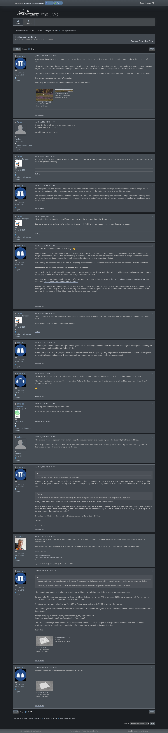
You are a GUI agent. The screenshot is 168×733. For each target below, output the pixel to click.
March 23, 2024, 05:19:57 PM (45, 188)
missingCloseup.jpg (43, 104)
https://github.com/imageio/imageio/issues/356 (61, 284)
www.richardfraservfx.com (43, 558)
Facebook (90, 731)
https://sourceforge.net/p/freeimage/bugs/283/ (128, 282)
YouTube (96, 731)
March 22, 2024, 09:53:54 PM (45, 125)
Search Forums (147, 3)
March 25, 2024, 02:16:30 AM (45, 316)
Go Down (16, 52)
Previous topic (137, 44)
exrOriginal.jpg (42, 695)
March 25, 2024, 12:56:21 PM (45, 376)
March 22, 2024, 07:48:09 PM (47, 59)
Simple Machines (36, 731)
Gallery (37, 177)
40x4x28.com (39, 118)
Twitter (84, 731)
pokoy (20, 440)
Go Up (15, 715)
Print (152, 52)
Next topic (149, 44)
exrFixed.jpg (41, 650)
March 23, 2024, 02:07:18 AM (45, 159)
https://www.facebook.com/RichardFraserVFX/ (50, 560)
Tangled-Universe (20, 407)
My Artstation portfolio (42, 424)
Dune (19, 159)
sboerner (21, 59)
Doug (19, 125)
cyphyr (20, 539)
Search (29, 22)
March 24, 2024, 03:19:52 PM (45, 248)
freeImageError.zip (62, 640)
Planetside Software (75, 731)
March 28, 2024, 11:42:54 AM (47, 670)
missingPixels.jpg (62, 96)
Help (129, 731)
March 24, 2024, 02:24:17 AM (45, 219)
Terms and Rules (137, 731)
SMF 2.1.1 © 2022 (25, 731)
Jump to (126, 726)
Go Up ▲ (145, 731)
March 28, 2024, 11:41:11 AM (47, 573)
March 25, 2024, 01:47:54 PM (45, 406)
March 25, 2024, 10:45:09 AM (45, 345)
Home (18, 22)
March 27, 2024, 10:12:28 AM (45, 539)
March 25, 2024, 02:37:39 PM (45, 439)
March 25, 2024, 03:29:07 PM (45, 470)
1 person (37, 528)
